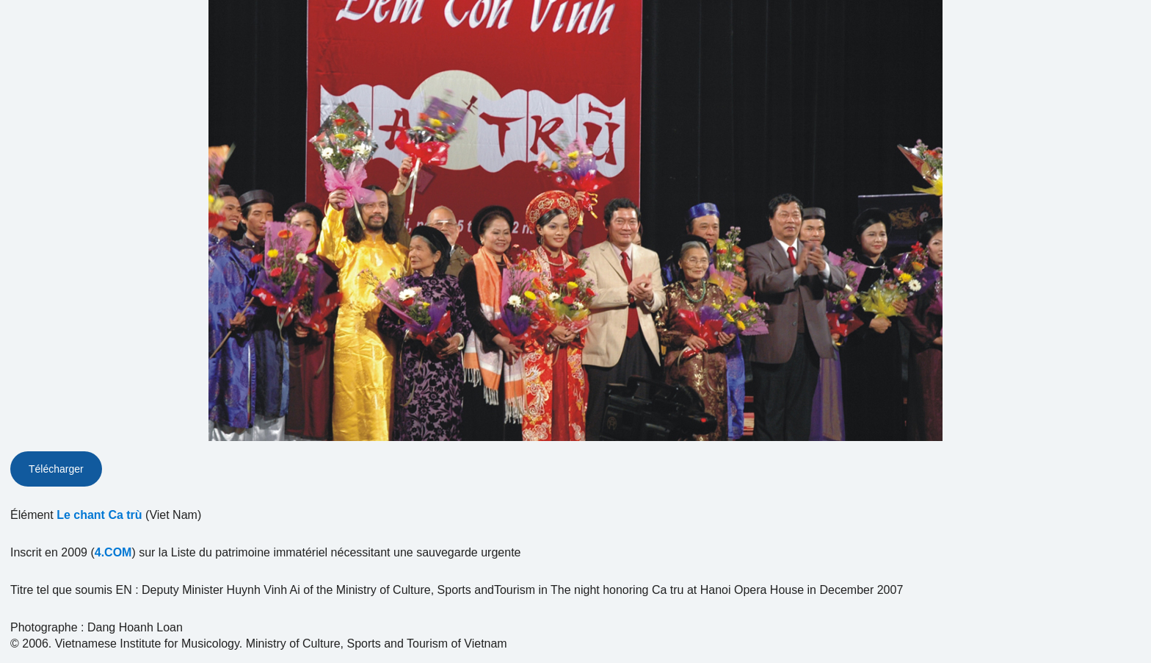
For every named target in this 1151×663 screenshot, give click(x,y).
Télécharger (56, 469)
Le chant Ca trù (99, 515)
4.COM (113, 552)
